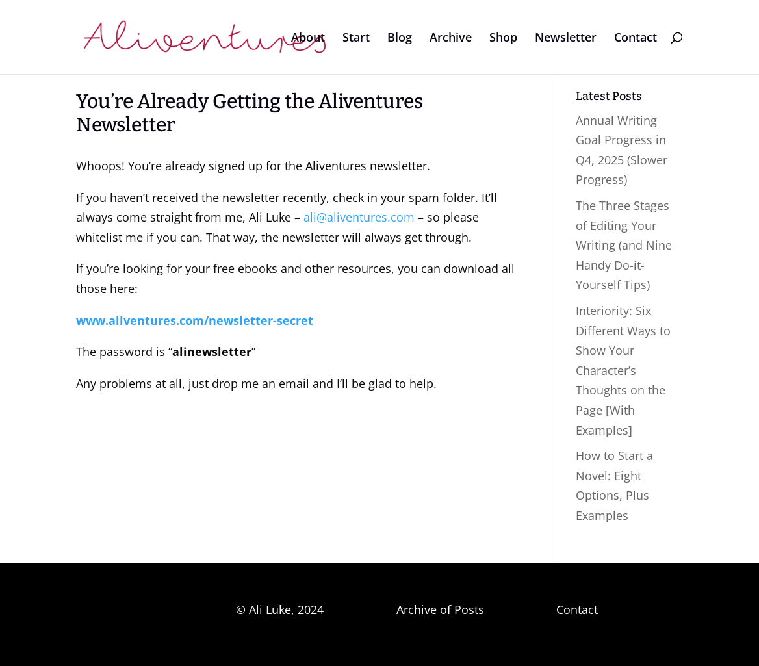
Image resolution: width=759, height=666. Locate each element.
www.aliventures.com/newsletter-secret (194, 320)
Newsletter (566, 38)
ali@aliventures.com (359, 217)
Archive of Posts (440, 609)
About (308, 38)
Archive (451, 38)
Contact (635, 38)
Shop (503, 38)
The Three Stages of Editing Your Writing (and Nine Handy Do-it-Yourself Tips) (624, 245)
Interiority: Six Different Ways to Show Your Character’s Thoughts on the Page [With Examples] (623, 370)
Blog (399, 38)
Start (356, 38)
